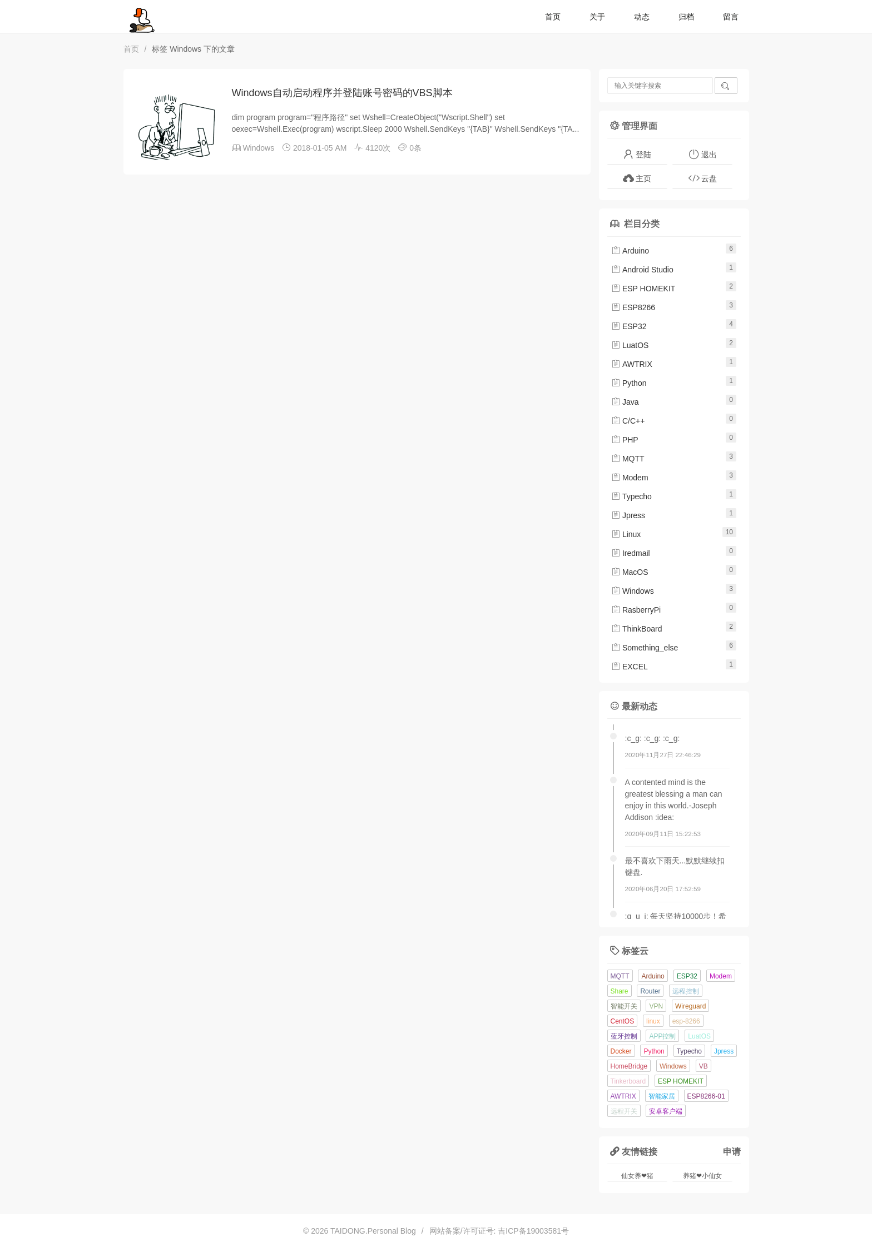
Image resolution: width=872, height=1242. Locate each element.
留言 (731, 16)
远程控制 (685, 991)
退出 (702, 154)
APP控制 (662, 1036)
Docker (621, 1051)
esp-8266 (686, 1021)
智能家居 (661, 1096)
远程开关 (624, 1111)
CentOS (623, 1021)
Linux (626, 534)
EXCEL (629, 666)
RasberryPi (636, 609)
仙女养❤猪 (637, 1176)
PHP (624, 439)
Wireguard (690, 1006)
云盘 (702, 178)
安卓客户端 (665, 1111)
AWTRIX (631, 364)
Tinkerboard (628, 1081)
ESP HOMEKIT (643, 288)
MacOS (629, 572)
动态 (642, 16)
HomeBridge (629, 1066)
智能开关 (624, 1006)
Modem (629, 477)
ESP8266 (633, 307)
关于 (597, 16)
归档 (686, 16)
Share (619, 991)
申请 (732, 1151)
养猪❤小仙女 (702, 1176)
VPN (656, 1006)
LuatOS (629, 345)
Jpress (628, 515)
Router (650, 991)
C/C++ (628, 420)
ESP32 (628, 326)
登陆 (637, 154)
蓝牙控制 (624, 1036)
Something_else (644, 647)
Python (628, 383)
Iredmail (630, 553)
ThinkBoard (636, 628)
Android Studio (642, 269)
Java (624, 402)
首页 (553, 16)
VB (703, 1066)
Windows (258, 147)
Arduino (630, 250)
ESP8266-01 (706, 1096)
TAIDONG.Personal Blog (373, 1230)
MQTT (628, 458)
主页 (637, 178)
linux (653, 1021)
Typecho (631, 496)
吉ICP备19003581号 (533, 1230)
